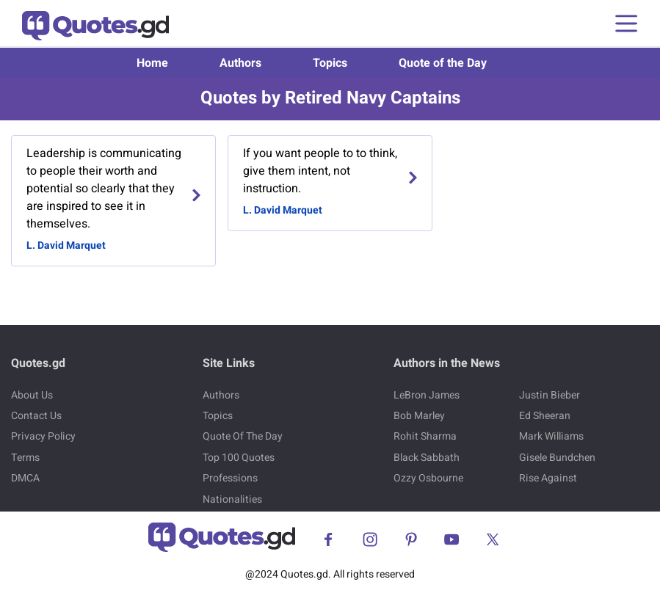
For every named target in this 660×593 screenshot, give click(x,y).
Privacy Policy (43, 436)
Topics (330, 63)
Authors (240, 63)
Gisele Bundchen (557, 457)
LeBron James (427, 395)
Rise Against (548, 478)
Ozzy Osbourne (428, 478)
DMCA (25, 478)
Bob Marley (419, 415)
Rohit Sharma (425, 436)
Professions (230, 478)
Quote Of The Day (243, 436)
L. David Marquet (66, 245)
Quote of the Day (443, 63)
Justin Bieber (549, 395)
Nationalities (232, 499)
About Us (32, 395)
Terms (25, 457)
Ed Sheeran (544, 415)
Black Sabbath (427, 457)
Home (152, 63)
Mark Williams (551, 436)
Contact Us (36, 415)
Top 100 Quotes (239, 457)
